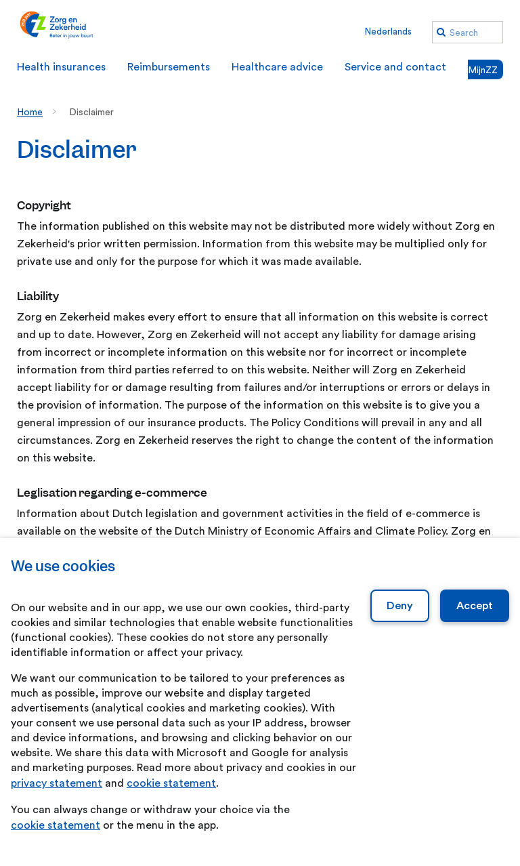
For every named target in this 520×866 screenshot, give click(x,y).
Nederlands (388, 31)
